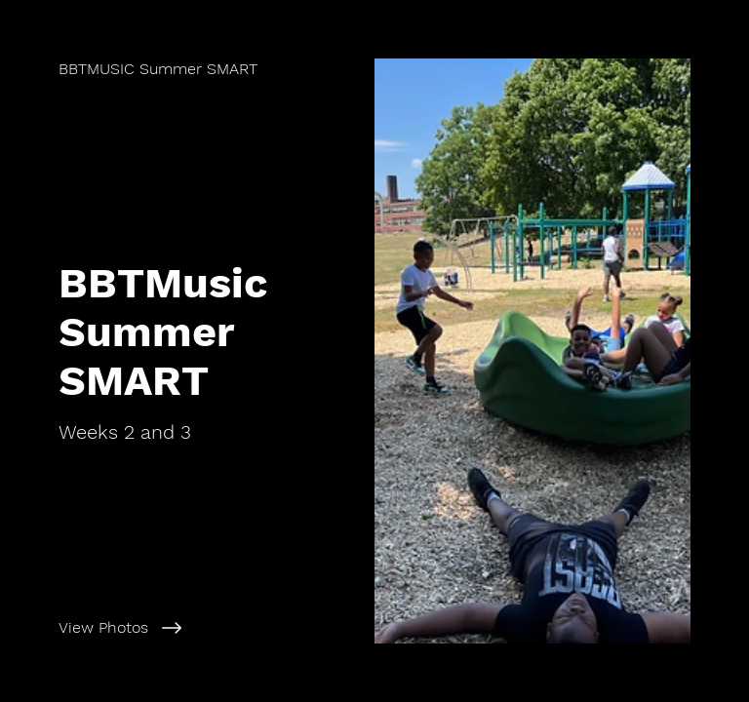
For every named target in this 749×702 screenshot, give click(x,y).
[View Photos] (208, 628)
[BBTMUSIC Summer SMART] (158, 69)
